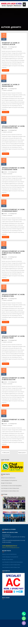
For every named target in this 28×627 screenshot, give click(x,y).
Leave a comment (7, 48)
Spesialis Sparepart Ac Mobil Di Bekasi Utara (13, 295)
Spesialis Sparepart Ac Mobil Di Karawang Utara (13, 127)
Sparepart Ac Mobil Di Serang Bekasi (10, 85)
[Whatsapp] (24, 618)
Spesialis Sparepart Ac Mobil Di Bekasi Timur (13, 337)
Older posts (6, 452)
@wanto (4, 47)
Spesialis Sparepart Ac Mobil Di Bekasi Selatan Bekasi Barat (13, 253)
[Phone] (24, 614)
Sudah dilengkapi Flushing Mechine (9, 480)
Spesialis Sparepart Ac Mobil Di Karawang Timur (13, 169)
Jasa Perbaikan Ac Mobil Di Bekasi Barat (10, 488)
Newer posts (21, 452)
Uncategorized (13, 47)
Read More (5, 70)
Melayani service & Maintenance (8, 477)
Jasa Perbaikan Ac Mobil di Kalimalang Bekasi (11, 485)
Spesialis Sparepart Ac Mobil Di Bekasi (13, 420)
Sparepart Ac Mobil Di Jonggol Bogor (10, 44)
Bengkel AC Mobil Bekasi (6, 483)
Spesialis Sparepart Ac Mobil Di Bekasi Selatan (13, 379)
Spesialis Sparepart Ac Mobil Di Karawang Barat (13, 210)
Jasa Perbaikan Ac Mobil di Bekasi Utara (10, 491)
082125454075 (9, 547)
